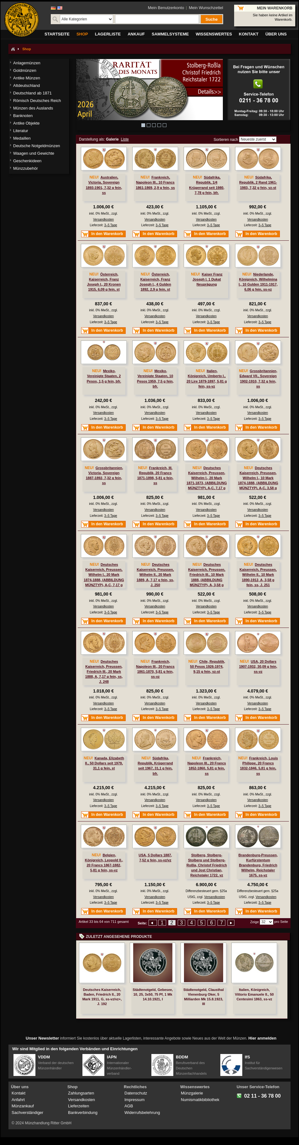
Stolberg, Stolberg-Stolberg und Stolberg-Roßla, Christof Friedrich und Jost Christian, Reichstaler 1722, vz (206, 865)
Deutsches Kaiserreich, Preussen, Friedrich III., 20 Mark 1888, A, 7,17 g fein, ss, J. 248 (104, 672)
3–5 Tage (110, 225)
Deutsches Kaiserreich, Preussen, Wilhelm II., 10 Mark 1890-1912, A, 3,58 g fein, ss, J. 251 (258, 575)
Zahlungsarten (81, 1093)
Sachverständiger (27, 1112)
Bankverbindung (82, 1112)
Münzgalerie (192, 1093)
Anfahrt (18, 1099)
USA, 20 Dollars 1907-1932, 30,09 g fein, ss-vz (258, 666)
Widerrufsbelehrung (142, 1112)
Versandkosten (103, 219)
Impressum (134, 1099)
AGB (128, 1106)
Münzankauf (23, 1106)
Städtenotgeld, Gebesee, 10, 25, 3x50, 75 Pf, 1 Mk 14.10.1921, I (153, 994)
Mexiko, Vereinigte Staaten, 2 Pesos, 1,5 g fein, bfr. (104, 376)
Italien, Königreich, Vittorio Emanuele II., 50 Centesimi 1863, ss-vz (254, 994)
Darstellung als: (92, 139)
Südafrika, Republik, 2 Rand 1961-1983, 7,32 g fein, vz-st (258, 182)
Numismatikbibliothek (200, 1099)
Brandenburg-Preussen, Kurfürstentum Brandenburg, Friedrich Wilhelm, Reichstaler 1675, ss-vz (258, 865)
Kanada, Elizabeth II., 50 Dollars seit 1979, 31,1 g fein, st (104, 763)
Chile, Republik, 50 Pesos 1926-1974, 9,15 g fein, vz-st (207, 666)
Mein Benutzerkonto (166, 7)
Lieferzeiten (78, 1106)
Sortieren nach (226, 139)
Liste (125, 139)
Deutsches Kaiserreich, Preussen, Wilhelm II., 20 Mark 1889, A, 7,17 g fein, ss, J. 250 (155, 575)
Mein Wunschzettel (206, 7)
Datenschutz (135, 1093)
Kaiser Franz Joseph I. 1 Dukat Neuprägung (207, 279)
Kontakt (18, 1093)
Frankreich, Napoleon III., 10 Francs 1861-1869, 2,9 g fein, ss (155, 182)
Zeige (254, 922)
